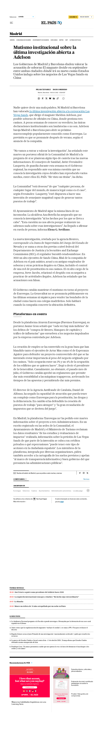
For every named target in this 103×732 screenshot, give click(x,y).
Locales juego (78, 491)
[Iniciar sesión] (86, 17)
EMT (66, 40)
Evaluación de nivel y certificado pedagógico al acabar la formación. (82, 683)
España (12, 40)
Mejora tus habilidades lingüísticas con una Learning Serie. (29, 703)
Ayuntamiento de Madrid (41, 40)
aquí (62, 502)
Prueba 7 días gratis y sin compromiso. (79, 695)
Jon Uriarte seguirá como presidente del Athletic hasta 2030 (39, 592)
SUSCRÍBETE (73, 17)
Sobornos (26, 491)
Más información (19, 501)
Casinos (34, 491)
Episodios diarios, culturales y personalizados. (81, 670)
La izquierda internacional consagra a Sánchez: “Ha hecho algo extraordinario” (47, 597)
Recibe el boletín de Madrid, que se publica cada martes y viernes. (39, 473)
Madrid (16, 34)
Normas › (86, 479)
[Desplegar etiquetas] (88, 490)
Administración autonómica (61, 491)
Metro (61, 40)
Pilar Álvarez (43, 89)
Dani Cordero (60, 89)
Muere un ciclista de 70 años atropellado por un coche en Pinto (40, 606)
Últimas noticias (75, 40)
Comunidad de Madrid (23, 40)
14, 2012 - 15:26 (57, 92)
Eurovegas (17, 491)
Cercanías (54, 40)
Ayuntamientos (44, 491)
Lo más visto (15, 616)
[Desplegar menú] (11, 23)
